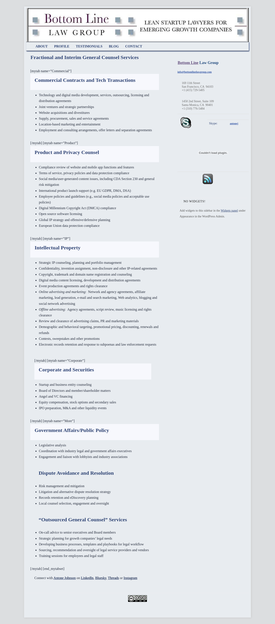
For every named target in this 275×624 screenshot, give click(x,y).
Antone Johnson (64, 578)
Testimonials (89, 46)
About (41, 46)
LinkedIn (87, 578)
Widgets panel (229, 210)
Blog (114, 46)
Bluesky (100, 578)
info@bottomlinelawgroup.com (194, 71)
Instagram (130, 578)
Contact (133, 46)
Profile (61, 46)
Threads (113, 578)
